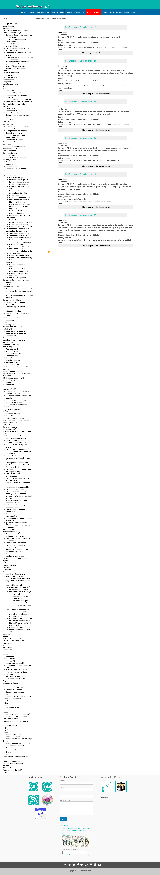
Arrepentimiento (9, 79)
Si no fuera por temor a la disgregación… (16, 515)
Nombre (63, 781)
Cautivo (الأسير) (9, 108)
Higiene (5, 561)
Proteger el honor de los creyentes (16, 721)
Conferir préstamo (10, 153)
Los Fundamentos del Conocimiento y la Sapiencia (20, 250)
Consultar (6, 284)
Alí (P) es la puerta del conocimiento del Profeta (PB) (18, 577)
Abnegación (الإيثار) (10, 24)
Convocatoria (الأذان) (11, 287)
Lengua (5, 636)
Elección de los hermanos (16, 543)
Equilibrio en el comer (14, 133)
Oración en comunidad (15, 692)
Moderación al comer (14, 140)
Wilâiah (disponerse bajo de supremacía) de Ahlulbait (16, 67)
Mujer (5, 652)
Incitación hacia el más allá (16, 670)
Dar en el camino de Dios (12, 327)
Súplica (5, 754)
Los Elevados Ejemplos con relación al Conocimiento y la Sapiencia (20, 206)
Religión (6, 728)
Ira (4, 572)
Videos (53, 12)
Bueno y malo (8, 97)
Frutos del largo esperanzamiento (19, 407)
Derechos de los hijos (11, 344)
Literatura (68, 12)
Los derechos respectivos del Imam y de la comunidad (17, 492)
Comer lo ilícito (8, 119)
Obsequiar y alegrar (10, 683)
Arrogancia (7, 82)
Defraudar (7, 338)
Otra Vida (9, 674)
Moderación (7, 650)
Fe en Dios (10, 358)
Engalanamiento (9, 385)
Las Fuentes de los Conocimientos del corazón (20, 245)
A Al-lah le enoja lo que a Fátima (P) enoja (19, 615)
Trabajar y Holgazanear (12, 761)
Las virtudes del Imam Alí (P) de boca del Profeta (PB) (20, 588)
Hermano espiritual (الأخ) (12, 532)
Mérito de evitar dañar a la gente (19, 331)
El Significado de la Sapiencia (20, 269)
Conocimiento (11, 166)
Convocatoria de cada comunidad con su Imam (16, 441)
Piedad (5, 712)
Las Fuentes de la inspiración (20, 238)
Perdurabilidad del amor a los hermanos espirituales (17, 550)
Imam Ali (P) (11, 44)
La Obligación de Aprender (19, 182)
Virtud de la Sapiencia (17, 278)
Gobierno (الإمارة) (9, 429)
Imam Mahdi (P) (12, 46)
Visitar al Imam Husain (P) (13, 770)
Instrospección (8, 567)
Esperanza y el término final (16, 405)
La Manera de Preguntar (18, 180)
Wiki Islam (119, 12)
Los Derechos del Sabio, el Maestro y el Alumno (19, 201)
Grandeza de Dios (13, 360)
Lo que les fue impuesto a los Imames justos (17, 49)
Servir (5, 748)
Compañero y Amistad (11, 142)
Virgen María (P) (9, 768)
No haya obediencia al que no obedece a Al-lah (17, 501)
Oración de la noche (14, 690)
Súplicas (111, 12)
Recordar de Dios (12, 364)
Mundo (5, 654)
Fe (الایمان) (7, 411)
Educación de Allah (13, 311)
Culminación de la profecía (16, 716)
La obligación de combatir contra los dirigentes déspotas (19, 470)
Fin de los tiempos (10, 422)
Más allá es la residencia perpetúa (19, 672)
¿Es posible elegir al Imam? (16, 523)
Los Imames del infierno (15, 489)
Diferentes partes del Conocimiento (14, 172)
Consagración (8, 282)
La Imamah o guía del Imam (14, 574)
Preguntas (60, 12)
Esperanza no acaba (14, 402)
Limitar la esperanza (14, 409)
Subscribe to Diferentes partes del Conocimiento (49, 252)
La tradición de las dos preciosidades (14, 475)
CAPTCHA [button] (64, 825)
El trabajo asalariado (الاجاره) (14, 378)
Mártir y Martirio (9, 659)
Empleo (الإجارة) (9, 380)
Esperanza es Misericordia (16, 400)
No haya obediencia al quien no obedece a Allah (18, 506)
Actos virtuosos (9, 26)
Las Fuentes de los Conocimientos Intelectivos (20, 241)
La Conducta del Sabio (18, 193)
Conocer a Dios (12, 356)
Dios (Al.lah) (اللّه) (9, 347)
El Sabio (9, 189)
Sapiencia (10, 262)
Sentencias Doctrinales (12, 736)
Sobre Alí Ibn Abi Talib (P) (15, 585)
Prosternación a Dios (11, 719)
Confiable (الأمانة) (9, 155)
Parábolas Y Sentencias (12, 699)
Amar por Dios (11, 77)
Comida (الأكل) (8, 124)
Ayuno (5, 88)
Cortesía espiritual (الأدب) (12, 300)
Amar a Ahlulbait (12, 73)
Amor (5, 70)
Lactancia (6, 634)
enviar (63, 819)
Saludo (5, 732)
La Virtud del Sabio (16, 195)
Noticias (126, 12)
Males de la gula (12, 137)
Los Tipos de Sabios (16, 213)
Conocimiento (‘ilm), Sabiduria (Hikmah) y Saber (14, 158)
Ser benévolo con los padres (14, 745)
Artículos (31, 12)
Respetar (6, 730)
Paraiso (5, 694)
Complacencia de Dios (15, 353)
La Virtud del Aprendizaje (18, 184)
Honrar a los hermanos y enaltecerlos (15, 546)
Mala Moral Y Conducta (12, 638)
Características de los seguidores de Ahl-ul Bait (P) (19, 36)
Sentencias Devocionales (12, 734)
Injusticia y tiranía (9, 565)
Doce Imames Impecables (16, 39)
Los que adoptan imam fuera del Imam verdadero (19, 497)
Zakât (5, 772)
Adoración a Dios (12, 351)
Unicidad (6, 765)
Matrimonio (7, 643)
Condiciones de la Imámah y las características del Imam (18, 437)
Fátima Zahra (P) (12, 42)
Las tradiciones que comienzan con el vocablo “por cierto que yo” (22, 604)
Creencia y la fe (9, 324)
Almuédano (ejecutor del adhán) (19, 289)
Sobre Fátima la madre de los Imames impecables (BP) (17, 611)
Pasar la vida (7, 701)
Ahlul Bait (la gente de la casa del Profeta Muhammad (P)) (16, 31)
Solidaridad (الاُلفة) (10, 750)
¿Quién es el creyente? (15, 418)
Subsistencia (7, 752)
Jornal (8, 382)
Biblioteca (77, 12)
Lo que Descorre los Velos (19, 255)
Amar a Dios (10, 75)
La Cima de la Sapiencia (18, 271)
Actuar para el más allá (15, 663)
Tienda (133, 12)
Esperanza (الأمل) (9, 389)
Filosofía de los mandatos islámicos (16, 420)
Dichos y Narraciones (93, 12)
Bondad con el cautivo (14, 111)
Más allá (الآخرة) (9, 661)
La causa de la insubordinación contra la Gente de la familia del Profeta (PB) (18, 451)
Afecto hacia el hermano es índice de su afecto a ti (17, 535)
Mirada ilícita (7, 647)
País (61, 794)
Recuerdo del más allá (14, 676)
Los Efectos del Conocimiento (17, 233)
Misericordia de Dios (13, 362)
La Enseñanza (11, 217)
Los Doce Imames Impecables (17, 487)
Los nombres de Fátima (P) (19, 627)
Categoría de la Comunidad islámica (17, 99)
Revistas (104, 12)
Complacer (7, 144)
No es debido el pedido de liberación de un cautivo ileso (17, 114)
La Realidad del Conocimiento (17, 229)
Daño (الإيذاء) (8, 329)
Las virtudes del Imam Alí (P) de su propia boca (20, 593)
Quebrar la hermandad (15, 556)
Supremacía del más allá (15, 679)
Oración (6, 685)
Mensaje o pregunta (66, 800)
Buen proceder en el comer (16, 131)
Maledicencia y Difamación (13, 641)
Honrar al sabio (15, 191)
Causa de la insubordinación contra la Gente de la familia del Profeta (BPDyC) (17, 104)
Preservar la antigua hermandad (18, 554)
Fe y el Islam (10, 416)
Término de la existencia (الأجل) (15, 763)
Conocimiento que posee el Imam (16, 280)
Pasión (5, 703)
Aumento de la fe (13, 413)
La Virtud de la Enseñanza (19, 224)
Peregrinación (8, 710)
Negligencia (7, 681)
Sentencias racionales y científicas (16, 743)
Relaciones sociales (10, 725)
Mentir (5, 645)
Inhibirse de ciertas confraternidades (17, 563)
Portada (23, 12)
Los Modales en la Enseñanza (20, 226)
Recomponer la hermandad (17, 558)
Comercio (6, 122)
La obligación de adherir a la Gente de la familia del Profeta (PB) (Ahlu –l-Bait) (18, 464)
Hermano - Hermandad (12, 529)
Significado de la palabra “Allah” (18, 367)
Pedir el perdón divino (11, 708)
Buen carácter (8, 91)
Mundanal (10, 656)
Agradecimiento (9, 28)
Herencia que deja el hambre (17, 135)
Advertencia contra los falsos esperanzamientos (17, 392)
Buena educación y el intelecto (15, 95)
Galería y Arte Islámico (43, 12)
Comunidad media (10, 151)
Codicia (6, 117)
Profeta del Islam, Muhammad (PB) (16, 714)
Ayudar (5, 86)
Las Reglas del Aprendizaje (19, 186)
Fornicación (7, 425)
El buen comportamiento (12, 371)
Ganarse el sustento (10, 427)
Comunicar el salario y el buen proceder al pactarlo (14, 147)
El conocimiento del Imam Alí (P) (20, 597)
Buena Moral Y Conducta (12, 93)
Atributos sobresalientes (12, 84)
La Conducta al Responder (19, 220)
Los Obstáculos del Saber (15, 253)
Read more (62, 32)
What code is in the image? (71, 850)
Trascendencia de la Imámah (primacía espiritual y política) (18, 63)
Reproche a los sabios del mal (20, 215)
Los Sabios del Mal (16, 211)
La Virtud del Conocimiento (16, 231)
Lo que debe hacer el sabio (19, 197)
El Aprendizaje (11, 175)
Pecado (6, 705)
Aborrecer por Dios (13, 349)
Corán (83, 12)
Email (62, 787)
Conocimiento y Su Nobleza (16, 168)
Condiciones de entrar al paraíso (18, 696)
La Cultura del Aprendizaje (19, 177)
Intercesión (7, 569)
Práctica (6, 723)
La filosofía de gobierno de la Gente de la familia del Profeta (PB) (18, 458)
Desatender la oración (14, 687)
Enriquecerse (8, 387)
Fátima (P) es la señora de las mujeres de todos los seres (20, 619)
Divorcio (6, 369)
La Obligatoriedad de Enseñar (20, 222)
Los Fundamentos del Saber (16, 235)
